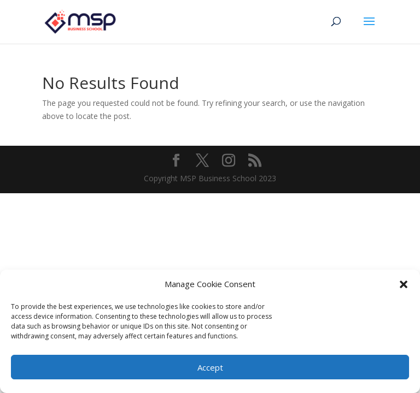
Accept (210, 367)
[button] (403, 284)
